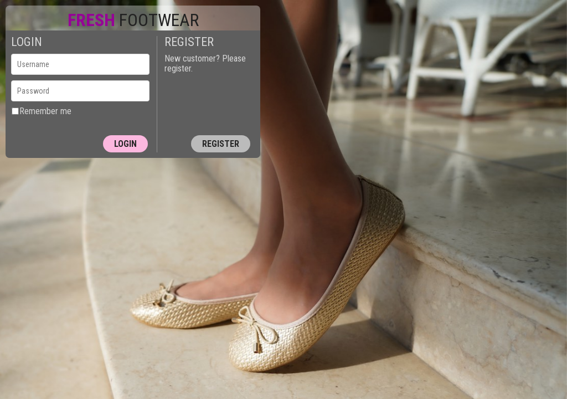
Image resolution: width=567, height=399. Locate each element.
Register (220, 144)
